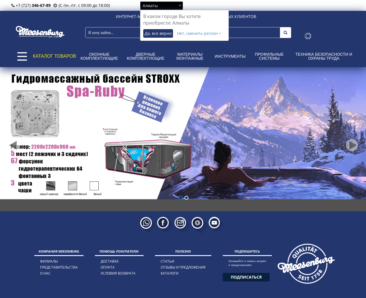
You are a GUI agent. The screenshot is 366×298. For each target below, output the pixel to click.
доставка (110, 261)
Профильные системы (269, 56)
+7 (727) (31, 5)
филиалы (49, 261)
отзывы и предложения (183, 267)
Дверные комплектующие (145, 56)
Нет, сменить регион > (199, 33)
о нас (45, 273)
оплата (108, 267)
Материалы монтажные (190, 56)
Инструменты (230, 56)
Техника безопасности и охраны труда (323, 56)
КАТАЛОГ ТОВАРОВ (54, 56)
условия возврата (118, 273)
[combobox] (161, 5)
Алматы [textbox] (150, 5)
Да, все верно (158, 33)
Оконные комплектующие (99, 56)
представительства (59, 267)
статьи (167, 261)
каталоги (169, 273)
